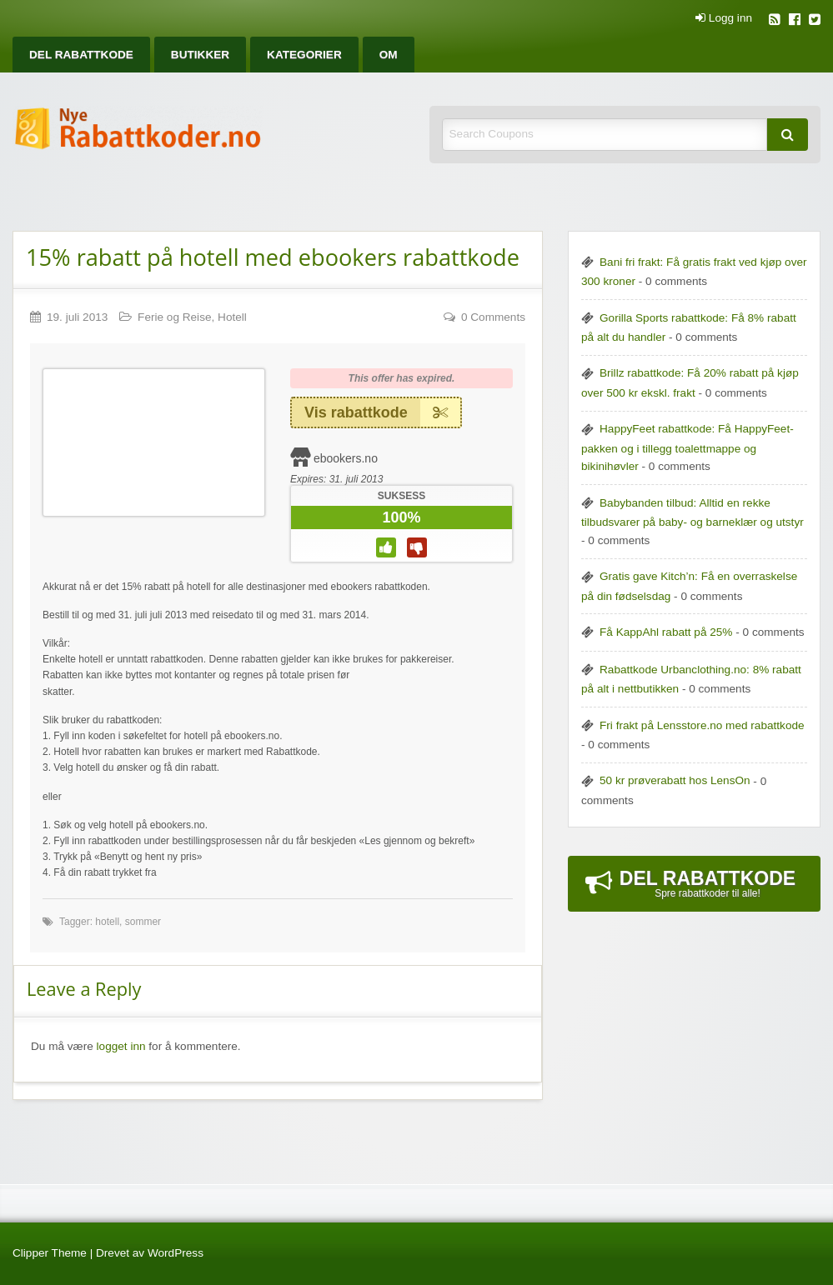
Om (388, 54)
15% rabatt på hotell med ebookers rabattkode (272, 257)
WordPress (175, 1253)
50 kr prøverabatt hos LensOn (675, 780)
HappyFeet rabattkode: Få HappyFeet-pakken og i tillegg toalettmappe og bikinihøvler (687, 447)
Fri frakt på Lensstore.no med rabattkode (702, 725)
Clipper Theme (50, 1253)
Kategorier (304, 54)
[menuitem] (81, 54)
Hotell (232, 317)
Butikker (200, 54)
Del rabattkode (81, 54)
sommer (143, 922)
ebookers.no (346, 458)
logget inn (121, 1046)
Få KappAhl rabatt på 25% (666, 632)
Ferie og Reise (174, 317)
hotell (107, 922)
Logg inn (723, 18)
